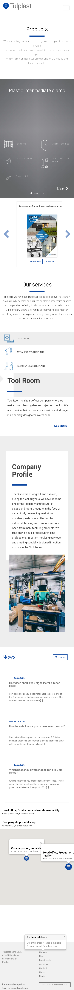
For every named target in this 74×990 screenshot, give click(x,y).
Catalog (43, 952)
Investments (45, 960)
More (63, 189)
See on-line (35, 261)
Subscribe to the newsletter (54, 985)
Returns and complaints (13, 984)
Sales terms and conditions (15, 988)
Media (42, 976)
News (42, 956)
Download (49, 261)
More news (60, 657)
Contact (43, 968)
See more (60, 425)
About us (43, 964)
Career (42, 972)
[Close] (40, 843)
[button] (6, 234)
